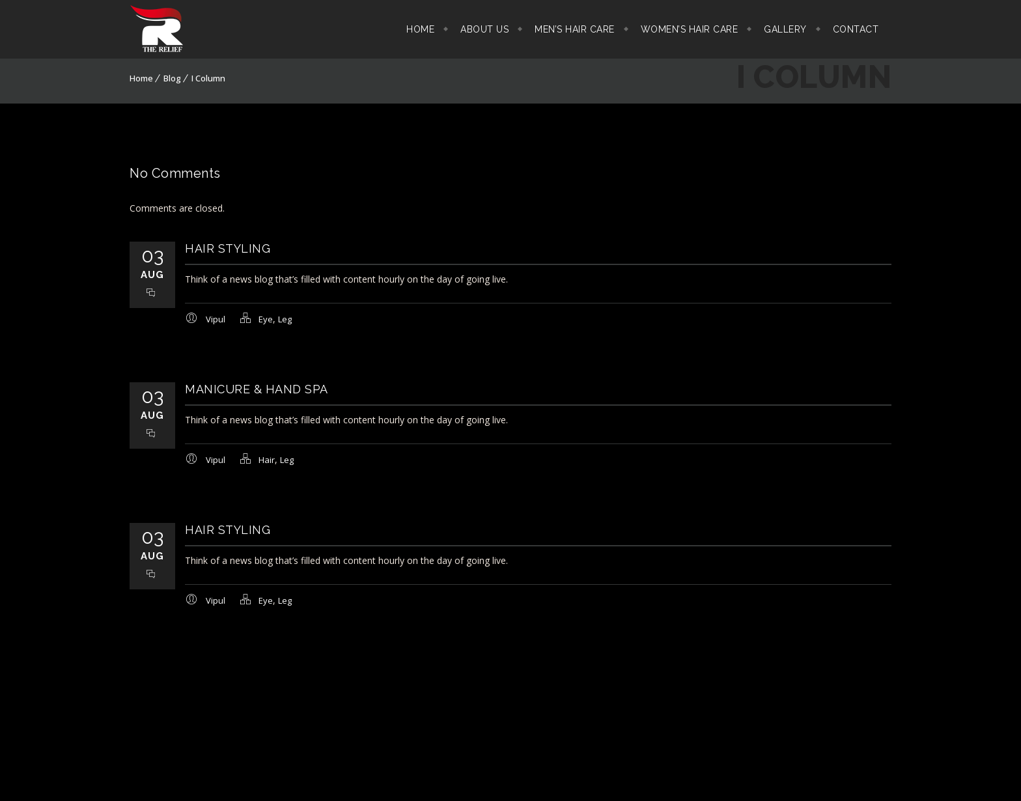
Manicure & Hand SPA (256, 389)
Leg (285, 319)
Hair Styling (227, 248)
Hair (267, 460)
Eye (266, 319)
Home (420, 29)
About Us (484, 29)
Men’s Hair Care (575, 29)
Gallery (785, 29)
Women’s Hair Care (689, 29)
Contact (856, 29)
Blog (172, 78)
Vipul (215, 319)
